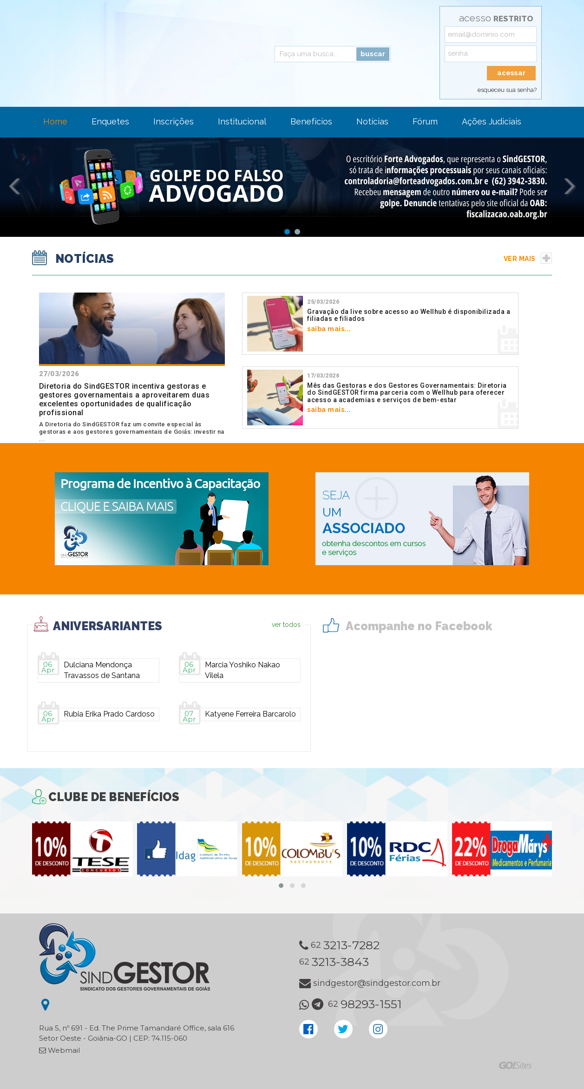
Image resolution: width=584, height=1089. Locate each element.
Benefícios (311, 121)
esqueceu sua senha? (507, 89)
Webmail (59, 1050)
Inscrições (173, 121)
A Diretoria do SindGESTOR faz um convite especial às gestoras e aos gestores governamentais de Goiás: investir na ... (132, 368)
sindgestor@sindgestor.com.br (369, 983)
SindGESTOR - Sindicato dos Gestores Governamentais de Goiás (122, 51)
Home (55, 121)
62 (339, 945)
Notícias (372, 121)
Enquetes (110, 121)
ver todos (286, 624)
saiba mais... (380, 315)
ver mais (528, 259)
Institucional (242, 121)
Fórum (425, 121)
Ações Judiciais (491, 121)
